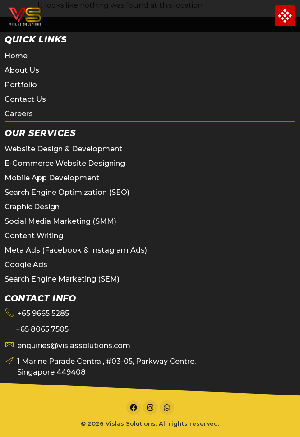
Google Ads (26, 264)
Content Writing (34, 235)
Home (16, 56)
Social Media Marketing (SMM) (60, 221)
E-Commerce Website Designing (65, 163)
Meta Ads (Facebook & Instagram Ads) (76, 250)
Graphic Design (32, 206)
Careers (19, 113)
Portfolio (21, 84)
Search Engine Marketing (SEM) (62, 279)
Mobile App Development (52, 178)
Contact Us (25, 99)
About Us (22, 70)
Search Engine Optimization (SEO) (67, 192)
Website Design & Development (63, 149)
